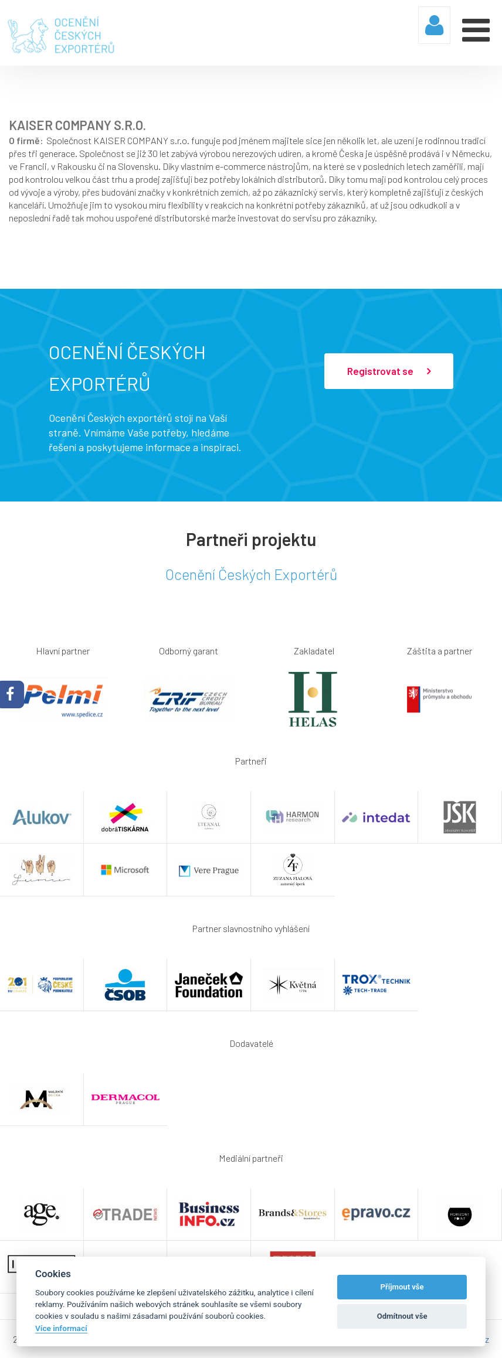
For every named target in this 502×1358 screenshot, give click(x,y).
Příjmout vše (402, 1286)
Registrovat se (388, 371)
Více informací (61, 1328)
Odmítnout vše (402, 1316)
